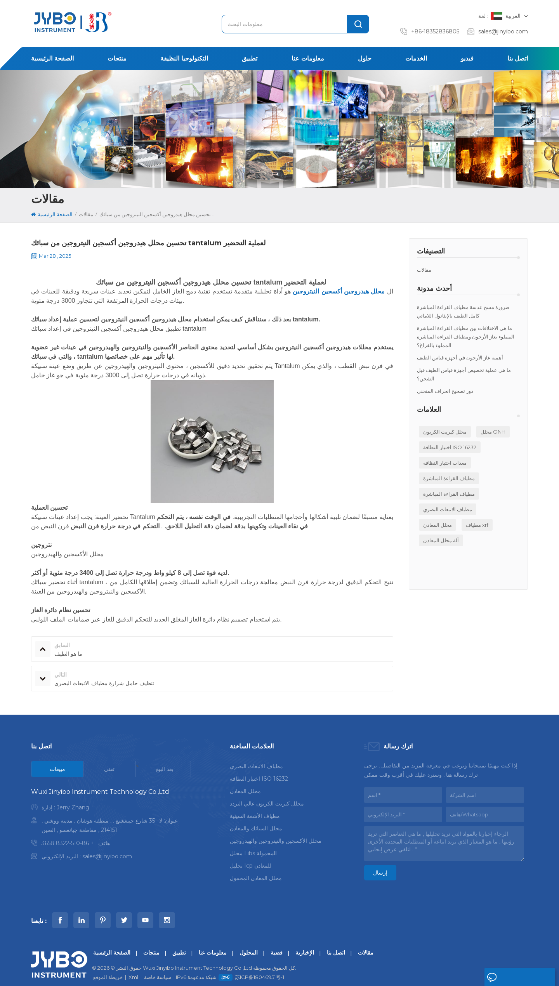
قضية (277, 945)
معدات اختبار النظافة (445, 463)
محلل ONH (493, 432)
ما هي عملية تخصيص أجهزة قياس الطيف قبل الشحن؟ (464, 374)
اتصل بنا (517, 58)
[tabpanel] (111, 826)
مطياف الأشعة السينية (255, 814)
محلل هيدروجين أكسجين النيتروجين (338, 291)
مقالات (424, 270)
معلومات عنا (308, 58)
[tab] (57, 769)
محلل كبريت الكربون (445, 432)
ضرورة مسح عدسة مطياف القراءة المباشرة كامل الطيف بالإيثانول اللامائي (463, 311)
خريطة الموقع (108, 970)
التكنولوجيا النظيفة (184, 58)
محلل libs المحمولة (253, 851)
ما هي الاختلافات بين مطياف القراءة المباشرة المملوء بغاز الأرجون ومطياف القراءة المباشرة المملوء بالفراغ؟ (465, 336)
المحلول (249, 945)
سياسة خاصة (157, 970)
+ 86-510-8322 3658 (68, 843)
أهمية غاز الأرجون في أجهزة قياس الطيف (460, 357)
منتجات (117, 58)
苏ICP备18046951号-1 (259, 970)
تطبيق (249, 58)
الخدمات (416, 58)
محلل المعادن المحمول (256, 876)
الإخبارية (304, 945)
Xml (133, 970)
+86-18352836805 (435, 31)
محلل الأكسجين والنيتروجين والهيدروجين (275, 839)
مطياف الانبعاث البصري (447, 509)
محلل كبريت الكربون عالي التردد (267, 802)
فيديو (467, 58)
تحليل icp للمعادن (250, 864)
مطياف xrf (477, 525)
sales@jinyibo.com (503, 31)
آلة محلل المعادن (441, 540)
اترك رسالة (504, 977)
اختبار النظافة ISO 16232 (449, 447)
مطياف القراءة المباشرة (449, 478)
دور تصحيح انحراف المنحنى (445, 391)
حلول (365, 58)
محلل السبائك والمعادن (256, 826)
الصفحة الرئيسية (52, 58)
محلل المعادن (437, 525)
